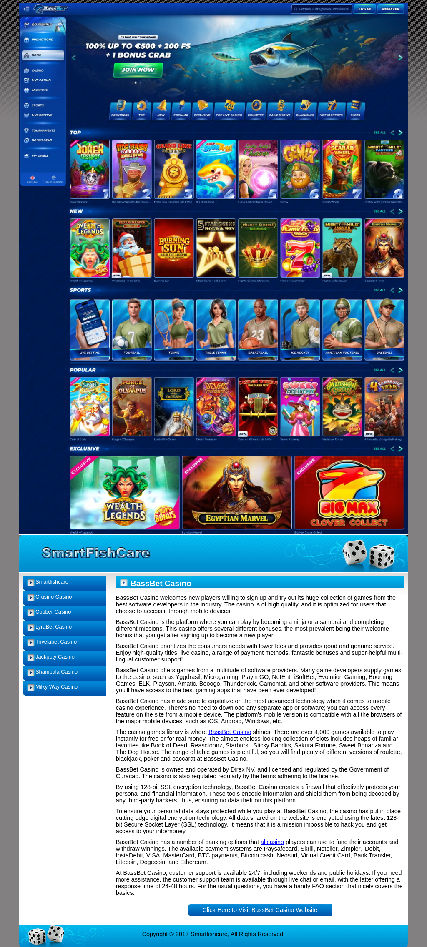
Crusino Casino (53, 597)
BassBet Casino (229, 732)
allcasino (272, 842)
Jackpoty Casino (55, 657)
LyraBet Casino (53, 627)
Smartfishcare (51, 582)
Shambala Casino (56, 672)
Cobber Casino (53, 612)
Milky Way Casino (56, 687)
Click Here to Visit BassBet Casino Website (260, 910)
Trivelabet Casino (56, 642)
